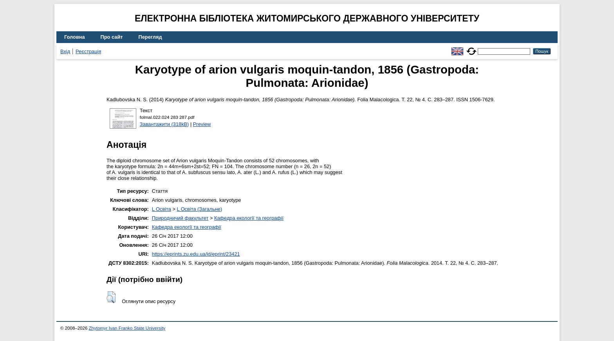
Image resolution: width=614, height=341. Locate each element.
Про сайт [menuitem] (112, 37)
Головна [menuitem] (74, 37)
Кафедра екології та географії (249, 218)
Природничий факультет (180, 218)
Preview (202, 124)
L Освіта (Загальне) (199, 209)
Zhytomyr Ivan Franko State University (127, 328)
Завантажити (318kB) (164, 124)
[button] (111, 297)
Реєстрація (88, 51)
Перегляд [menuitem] (150, 37)
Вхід (65, 51)
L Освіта (161, 209)
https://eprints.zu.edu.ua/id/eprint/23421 (196, 254)
